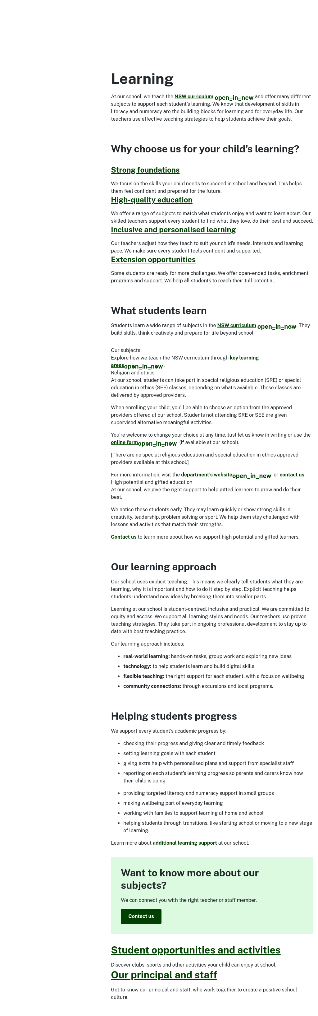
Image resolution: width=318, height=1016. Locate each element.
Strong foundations (145, 169)
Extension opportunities (153, 259)
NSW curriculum (214, 97)
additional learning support (185, 843)
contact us (292, 475)
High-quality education (152, 199)
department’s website (226, 475)
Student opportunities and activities (195, 950)
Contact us (123, 537)
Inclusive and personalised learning (173, 229)
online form (144, 442)
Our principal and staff (164, 975)
